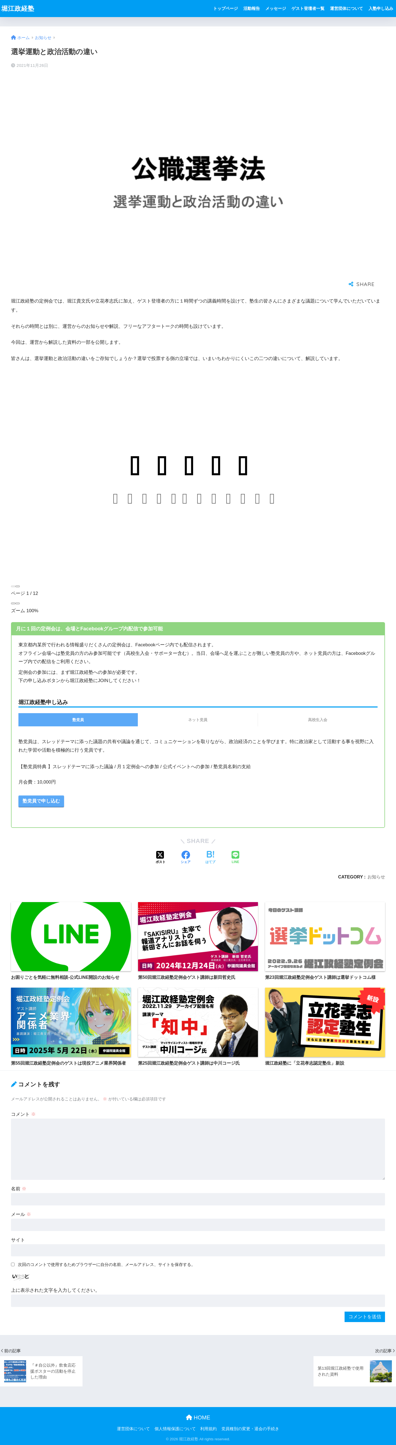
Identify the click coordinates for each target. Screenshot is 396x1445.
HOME (198, 1417)
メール (21, 1214)
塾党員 (78, 720)
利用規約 (208, 1429)
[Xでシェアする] (161, 857)
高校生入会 (317, 720)
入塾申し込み (381, 8)
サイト (18, 1240)
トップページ (225, 8)
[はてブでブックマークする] (210, 857)
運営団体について (346, 8)
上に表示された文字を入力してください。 (55, 1290)
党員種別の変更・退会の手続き (250, 1429)
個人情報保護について (175, 1429)
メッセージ (275, 8)
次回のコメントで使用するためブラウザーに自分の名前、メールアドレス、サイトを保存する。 (106, 1264)
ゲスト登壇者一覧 (308, 8)
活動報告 (251, 8)
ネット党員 (197, 720)
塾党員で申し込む (41, 801)
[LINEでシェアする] (235, 857)
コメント (23, 1114)
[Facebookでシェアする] (186, 857)
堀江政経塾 (17, 8)
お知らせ (376, 876)
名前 (18, 1188)
